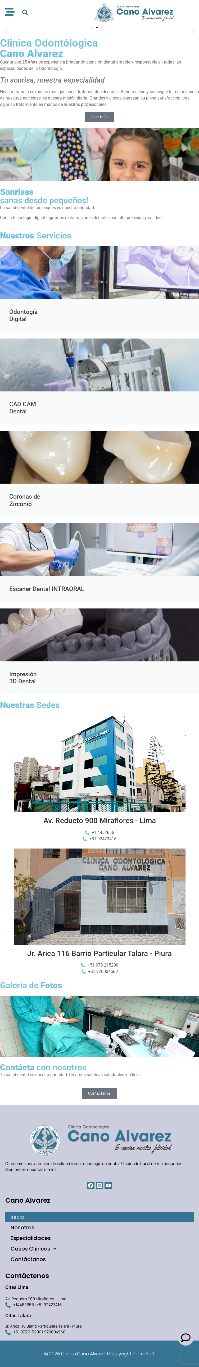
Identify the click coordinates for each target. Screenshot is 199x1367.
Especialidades (31, 1238)
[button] (25, 12)
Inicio (17, 1217)
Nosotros (22, 1227)
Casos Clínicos (34, 1248)
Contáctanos (28, 1259)
